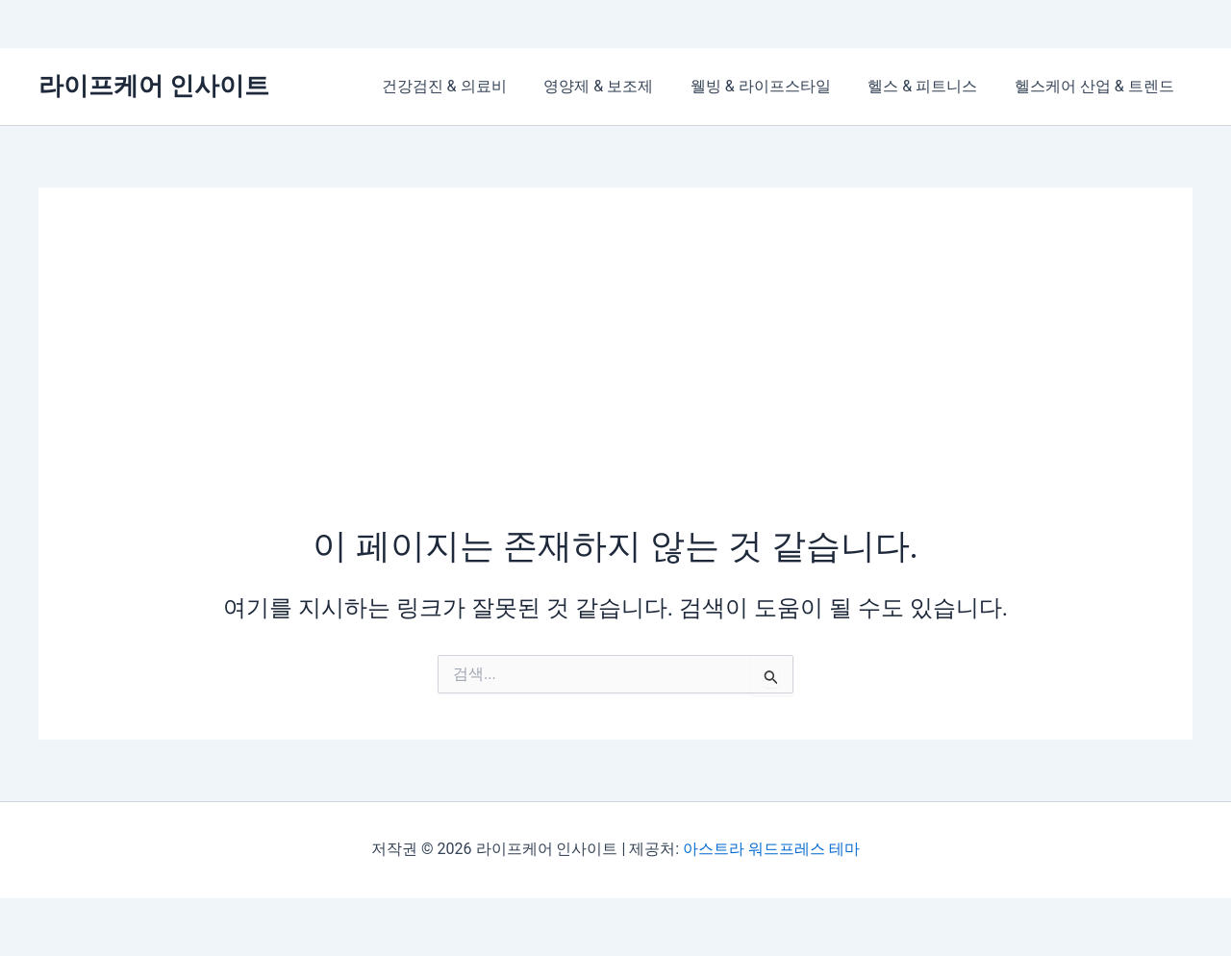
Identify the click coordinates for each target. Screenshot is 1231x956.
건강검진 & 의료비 (473, 86)
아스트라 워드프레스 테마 (771, 849)
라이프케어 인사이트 (153, 85)
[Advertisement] (615, 378)
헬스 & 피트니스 (932, 86)
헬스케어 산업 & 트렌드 (1097, 86)
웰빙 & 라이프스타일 (776, 86)
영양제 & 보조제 (620, 86)
